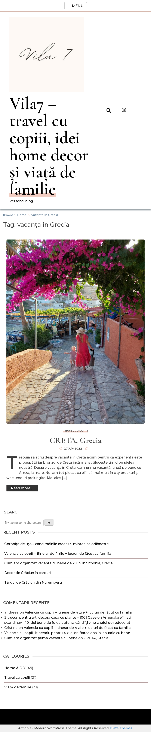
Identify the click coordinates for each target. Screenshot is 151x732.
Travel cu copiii (17, 678)
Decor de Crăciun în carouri (27, 573)
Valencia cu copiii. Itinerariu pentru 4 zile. (38, 633)
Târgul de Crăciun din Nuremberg (33, 582)
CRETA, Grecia (96, 638)
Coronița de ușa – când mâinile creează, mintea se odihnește (56, 544)
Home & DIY (14, 668)
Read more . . (22, 488)
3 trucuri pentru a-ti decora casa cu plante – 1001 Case (50, 617)
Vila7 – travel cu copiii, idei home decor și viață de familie (49, 146)
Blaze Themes (121, 728)
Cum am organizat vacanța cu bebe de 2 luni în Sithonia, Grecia (58, 563)
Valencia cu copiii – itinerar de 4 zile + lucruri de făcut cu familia (58, 554)
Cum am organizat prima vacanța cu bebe (40, 638)
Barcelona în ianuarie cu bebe (104, 633)
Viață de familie (17, 687)
